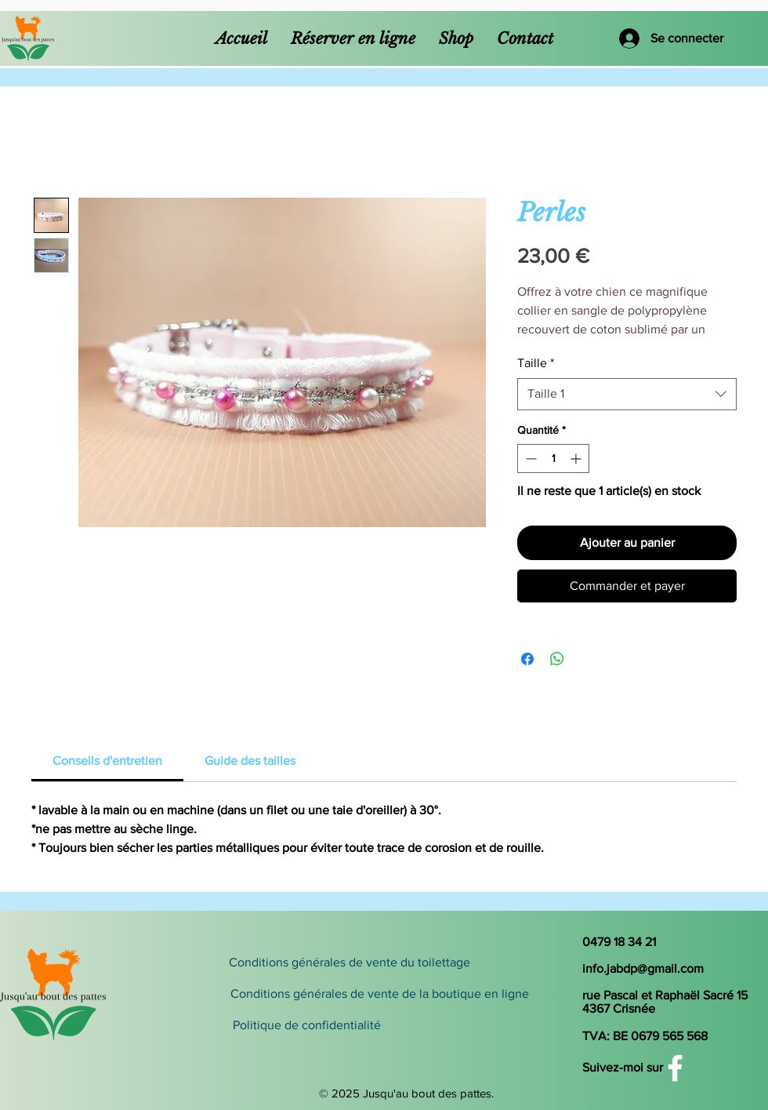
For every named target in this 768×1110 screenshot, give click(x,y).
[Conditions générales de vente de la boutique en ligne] (379, 994)
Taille (535, 362)
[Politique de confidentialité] (369, 1025)
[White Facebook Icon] (675, 1068)
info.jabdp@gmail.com (643, 968)
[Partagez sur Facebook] (527, 659)
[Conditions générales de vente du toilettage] (349, 962)
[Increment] (577, 458)
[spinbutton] (553, 458)
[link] (107, 760)
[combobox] (627, 393)
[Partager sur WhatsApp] (557, 659)
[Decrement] (529, 458)
